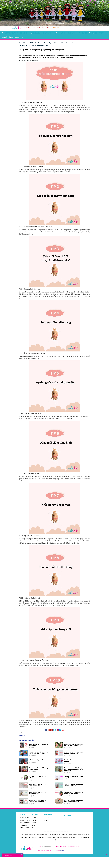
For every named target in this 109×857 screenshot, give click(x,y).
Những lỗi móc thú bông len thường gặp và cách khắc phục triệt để (73, 801)
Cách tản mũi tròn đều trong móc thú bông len (73, 760)
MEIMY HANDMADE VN (11, 33)
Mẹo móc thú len (53, 43)
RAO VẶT (34, 820)
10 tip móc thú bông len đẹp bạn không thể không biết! (34, 45)
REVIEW (101, 33)
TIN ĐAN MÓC (24, 33)
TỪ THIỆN (46, 817)
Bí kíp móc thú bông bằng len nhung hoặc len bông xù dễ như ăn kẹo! (38, 752)
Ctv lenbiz (34, 828)
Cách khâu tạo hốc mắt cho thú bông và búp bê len (38, 777)
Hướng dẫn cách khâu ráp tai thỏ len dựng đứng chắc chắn (38, 785)
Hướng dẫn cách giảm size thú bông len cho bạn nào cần (38, 793)
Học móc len (43, 43)
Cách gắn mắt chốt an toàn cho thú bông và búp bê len (73, 777)
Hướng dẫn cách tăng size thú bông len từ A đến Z (38, 744)
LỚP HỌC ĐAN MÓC (60, 33)
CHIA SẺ (4, 37)
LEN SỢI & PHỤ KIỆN (91, 33)
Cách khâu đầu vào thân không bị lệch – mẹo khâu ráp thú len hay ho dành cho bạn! (73, 769)
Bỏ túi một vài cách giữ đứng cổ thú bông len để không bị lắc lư (73, 752)
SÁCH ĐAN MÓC (72, 33)
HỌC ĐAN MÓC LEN (35, 33)
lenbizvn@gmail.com (46, 847)
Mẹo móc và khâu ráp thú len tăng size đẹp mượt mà (38, 768)
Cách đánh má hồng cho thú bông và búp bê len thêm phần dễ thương (73, 744)
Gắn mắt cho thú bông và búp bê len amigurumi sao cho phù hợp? (38, 801)
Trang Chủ (22, 43)
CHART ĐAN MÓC (48, 33)
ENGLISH (17, 37)
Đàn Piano (62, 850)
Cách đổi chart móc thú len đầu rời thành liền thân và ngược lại (73, 793)
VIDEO (33, 825)
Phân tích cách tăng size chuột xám (38, 760)
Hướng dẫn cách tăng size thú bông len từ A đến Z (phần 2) (73, 785)
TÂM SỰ (10, 37)
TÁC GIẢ (81, 33)
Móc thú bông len (65, 43)
